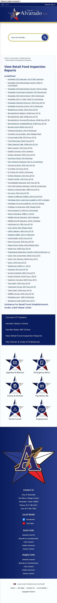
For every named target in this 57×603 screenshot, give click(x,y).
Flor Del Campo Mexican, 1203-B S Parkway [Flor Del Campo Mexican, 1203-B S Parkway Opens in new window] (27, 186)
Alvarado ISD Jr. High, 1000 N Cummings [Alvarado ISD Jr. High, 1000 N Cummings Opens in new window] (25, 99)
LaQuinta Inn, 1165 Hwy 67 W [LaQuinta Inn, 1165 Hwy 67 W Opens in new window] (20, 224)
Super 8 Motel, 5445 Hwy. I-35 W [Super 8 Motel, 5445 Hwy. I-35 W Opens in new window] (22, 276)
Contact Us (30, 588)
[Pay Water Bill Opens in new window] (41, 386)
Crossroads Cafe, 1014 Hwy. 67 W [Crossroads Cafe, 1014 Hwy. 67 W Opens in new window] (22, 137)
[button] (45, 37)
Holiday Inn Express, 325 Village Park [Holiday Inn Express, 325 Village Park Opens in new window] (24, 207)
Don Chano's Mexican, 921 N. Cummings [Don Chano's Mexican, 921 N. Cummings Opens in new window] (25, 162)
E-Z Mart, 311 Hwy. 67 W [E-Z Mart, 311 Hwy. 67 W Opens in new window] (18, 169)
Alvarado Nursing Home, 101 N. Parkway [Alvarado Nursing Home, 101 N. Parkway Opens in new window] (25, 106)
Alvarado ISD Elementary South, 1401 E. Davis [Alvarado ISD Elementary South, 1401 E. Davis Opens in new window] (27, 89)
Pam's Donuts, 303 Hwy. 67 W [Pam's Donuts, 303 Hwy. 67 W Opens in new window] (21, 242)
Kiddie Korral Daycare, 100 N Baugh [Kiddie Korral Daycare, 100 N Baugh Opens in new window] (23, 217)
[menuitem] (28, 317)
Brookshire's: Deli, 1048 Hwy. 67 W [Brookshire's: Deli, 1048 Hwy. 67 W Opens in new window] (23, 117)
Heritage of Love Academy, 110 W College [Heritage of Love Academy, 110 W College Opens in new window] (26, 203)
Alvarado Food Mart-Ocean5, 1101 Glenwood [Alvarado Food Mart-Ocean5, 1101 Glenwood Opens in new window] (27, 92)
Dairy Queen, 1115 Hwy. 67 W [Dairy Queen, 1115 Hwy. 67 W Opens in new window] (20, 148)
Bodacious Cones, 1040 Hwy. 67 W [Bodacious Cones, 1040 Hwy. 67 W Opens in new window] (23, 110)
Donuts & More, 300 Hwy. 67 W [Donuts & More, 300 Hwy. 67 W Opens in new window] (21, 165)
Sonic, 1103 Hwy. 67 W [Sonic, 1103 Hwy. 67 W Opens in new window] (17, 262)
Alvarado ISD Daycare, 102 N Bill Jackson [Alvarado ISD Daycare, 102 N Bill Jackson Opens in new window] (26, 79)
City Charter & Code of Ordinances (23, 342)
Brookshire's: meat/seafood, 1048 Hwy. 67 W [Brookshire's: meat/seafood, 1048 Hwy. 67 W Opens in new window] (27, 124)
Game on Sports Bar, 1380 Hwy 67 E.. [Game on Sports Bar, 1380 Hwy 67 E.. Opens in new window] (24, 189)
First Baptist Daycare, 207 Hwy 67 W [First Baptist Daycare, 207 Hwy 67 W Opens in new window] (24, 183)
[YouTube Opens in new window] (28, 523)
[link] (50, 5)
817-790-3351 (31, 505)
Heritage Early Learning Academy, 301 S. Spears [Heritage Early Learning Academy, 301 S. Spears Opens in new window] (29, 200)
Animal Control (28, 535)
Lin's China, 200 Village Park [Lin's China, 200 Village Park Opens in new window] (20, 228)
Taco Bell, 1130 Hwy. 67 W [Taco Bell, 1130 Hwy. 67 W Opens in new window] (19, 283)
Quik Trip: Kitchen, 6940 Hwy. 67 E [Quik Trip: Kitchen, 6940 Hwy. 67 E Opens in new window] (23, 259)
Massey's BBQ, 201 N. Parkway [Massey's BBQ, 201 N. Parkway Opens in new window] (21, 235)
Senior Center (28, 549)
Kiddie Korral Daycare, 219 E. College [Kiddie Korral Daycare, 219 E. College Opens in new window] (24, 221)
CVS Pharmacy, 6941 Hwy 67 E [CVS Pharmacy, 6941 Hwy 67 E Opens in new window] (21, 141)
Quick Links (28, 530)
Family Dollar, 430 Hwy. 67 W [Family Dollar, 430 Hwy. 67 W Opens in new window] (20, 179)
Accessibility (41, 588)
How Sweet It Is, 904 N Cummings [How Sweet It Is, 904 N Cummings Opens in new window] (23, 210)
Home (6, 58)
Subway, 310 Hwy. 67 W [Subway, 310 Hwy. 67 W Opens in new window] (18, 269)
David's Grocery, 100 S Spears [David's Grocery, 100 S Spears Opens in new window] (20, 151)
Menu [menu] (7, 4)
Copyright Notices (28, 592)
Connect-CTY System (16, 317)
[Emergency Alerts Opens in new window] (41, 363)
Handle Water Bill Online (18, 329)
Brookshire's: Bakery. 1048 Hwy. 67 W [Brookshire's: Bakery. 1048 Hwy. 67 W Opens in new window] (24, 113)
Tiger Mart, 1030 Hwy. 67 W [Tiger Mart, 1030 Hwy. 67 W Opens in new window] (20, 290)
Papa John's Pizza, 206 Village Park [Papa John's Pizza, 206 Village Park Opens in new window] (23, 245)
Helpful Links (28, 554)
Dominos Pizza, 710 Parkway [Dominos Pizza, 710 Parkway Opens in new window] (20, 158)
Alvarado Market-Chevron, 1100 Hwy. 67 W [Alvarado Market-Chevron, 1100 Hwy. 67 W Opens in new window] (26, 103)
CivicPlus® (41, 584)
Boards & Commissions (28, 538)
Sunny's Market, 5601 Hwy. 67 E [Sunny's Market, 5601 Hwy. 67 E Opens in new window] (21, 273)
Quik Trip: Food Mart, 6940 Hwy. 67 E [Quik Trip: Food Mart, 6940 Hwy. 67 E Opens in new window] (24, 256)
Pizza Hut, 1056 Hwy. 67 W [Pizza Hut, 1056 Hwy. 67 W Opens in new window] (19, 249)
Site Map (21, 588)
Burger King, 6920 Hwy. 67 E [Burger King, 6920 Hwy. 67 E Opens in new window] (20, 127)
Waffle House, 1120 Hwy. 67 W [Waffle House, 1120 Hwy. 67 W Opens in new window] (21, 294)
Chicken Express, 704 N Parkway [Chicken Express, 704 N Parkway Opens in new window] (22, 130)
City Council (28, 542)
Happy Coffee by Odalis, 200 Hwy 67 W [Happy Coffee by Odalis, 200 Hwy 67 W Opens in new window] (25, 196)
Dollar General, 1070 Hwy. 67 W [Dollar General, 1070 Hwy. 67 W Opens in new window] (21, 155)
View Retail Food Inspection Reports (24, 336)
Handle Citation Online (17, 323)
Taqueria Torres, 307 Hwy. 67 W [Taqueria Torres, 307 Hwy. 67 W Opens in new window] (22, 287)
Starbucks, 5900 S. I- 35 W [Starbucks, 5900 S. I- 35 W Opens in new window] (19, 266)
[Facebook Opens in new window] (28, 519)
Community (14, 58)
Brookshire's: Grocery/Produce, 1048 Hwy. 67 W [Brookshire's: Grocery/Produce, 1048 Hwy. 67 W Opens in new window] (29, 120)
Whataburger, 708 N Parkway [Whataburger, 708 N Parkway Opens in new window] (21, 297)
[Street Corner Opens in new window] (15, 409)
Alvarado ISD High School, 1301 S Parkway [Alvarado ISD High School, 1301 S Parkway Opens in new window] (26, 96)
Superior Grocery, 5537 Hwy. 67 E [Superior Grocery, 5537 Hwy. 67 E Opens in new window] (22, 280)
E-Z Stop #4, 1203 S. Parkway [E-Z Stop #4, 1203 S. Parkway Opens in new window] (20, 172)
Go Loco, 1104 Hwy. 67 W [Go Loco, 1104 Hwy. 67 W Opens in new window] (18, 193)
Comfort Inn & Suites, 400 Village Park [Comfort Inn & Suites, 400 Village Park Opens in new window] (24, 134)
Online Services (25, 58)
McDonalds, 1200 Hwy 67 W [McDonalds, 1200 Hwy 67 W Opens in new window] (20, 238)
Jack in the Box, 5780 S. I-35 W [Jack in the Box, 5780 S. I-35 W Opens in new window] (21, 214)
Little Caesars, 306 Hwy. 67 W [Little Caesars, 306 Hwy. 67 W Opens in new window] (20, 231)
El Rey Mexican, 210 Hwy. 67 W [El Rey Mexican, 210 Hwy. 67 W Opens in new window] (21, 176)
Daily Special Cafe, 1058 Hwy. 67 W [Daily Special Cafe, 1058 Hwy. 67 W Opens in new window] (23, 144)
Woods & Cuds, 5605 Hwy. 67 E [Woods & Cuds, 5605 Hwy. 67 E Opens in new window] (21, 301)
